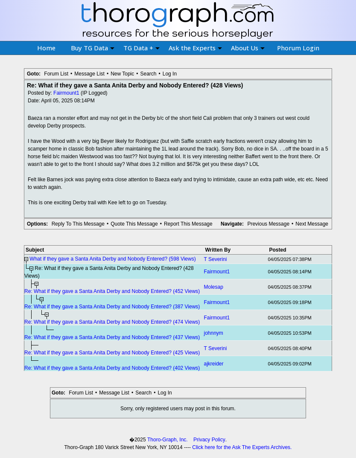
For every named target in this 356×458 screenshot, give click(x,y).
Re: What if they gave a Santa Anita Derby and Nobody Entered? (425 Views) (112, 353)
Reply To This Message (78, 224)
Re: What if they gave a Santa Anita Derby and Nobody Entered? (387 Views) (112, 307)
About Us (248, 47)
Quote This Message (134, 224)
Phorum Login (298, 47)
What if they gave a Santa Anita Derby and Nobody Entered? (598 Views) (112, 259)
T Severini (215, 259)
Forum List (56, 74)
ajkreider (214, 364)
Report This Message (188, 224)
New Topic (122, 74)
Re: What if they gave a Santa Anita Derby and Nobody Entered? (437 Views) (112, 337)
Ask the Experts (195, 47)
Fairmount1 (66, 93)
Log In (170, 74)
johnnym (213, 333)
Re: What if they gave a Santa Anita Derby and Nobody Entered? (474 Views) (112, 322)
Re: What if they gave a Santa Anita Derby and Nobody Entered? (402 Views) (112, 368)
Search (148, 74)
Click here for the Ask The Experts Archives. (242, 447)
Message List (89, 74)
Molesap (213, 287)
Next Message (311, 224)
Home (46, 47)
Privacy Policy (209, 440)
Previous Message (268, 224)
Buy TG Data (92, 47)
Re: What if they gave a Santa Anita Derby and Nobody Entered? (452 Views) (112, 291)
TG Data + (141, 47)
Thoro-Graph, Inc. (167, 440)
